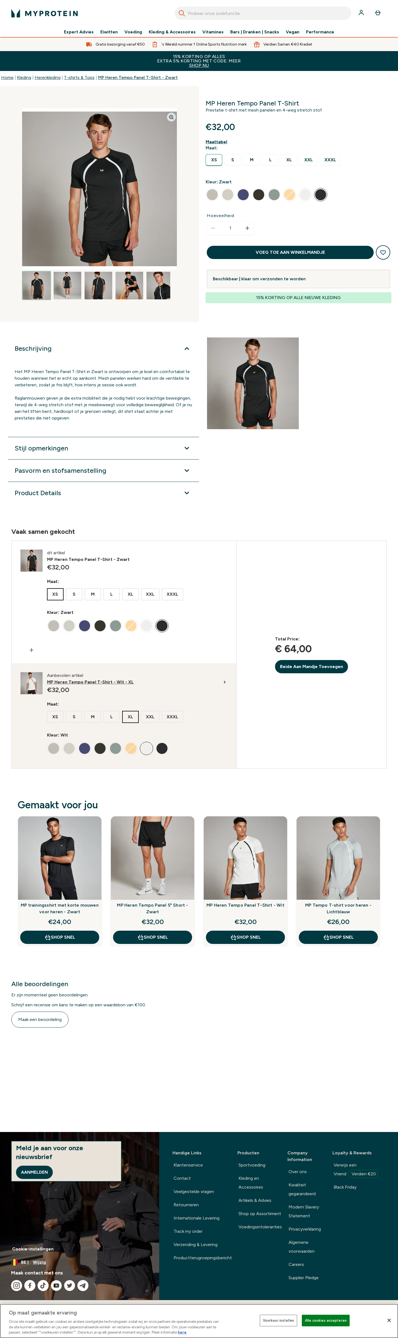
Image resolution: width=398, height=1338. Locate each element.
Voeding (133, 32)
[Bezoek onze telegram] (82, 1285)
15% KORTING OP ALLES (199, 61)
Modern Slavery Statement (304, 1211)
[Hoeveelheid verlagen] (213, 228)
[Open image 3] (98, 285)
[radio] (214, 160)
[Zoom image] (171, 117)
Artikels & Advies (255, 1200)
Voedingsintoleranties (260, 1226)
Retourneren (186, 1204)
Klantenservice (188, 1165)
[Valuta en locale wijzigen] (79, 1262)
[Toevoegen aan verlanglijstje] (383, 252)
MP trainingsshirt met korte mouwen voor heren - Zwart (60, 908)
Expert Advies (79, 32)
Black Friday (345, 1187)
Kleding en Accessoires (251, 1183)
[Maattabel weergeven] (217, 142)
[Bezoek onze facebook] (29, 1285)
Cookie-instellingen (33, 1249)
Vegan (292, 32)
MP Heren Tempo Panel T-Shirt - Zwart (138, 77)
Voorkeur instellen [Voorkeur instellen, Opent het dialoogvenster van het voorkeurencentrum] (278, 1320)
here (182, 1332)
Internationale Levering (196, 1218)
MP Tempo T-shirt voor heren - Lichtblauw (338, 908)
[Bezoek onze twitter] (69, 1285)
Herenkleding (48, 77)
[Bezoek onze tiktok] (43, 1285)
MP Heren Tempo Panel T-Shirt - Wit (245, 905)
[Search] (182, 13)
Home (7, 77)
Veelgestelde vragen (194, 1191)
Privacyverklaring (305, 1229)
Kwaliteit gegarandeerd (302, 1189)
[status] (230, 228)
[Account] (362, 13)
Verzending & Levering (196, 1244)
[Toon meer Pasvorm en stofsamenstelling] (103, 471)
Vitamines (213, 32)
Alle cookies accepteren (326, 1320)
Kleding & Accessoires (172, 32)
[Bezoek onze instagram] (16, 1285)
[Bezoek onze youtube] (56, 1285)
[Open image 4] (129, 285)
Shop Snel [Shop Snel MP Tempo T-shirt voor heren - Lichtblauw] (338, 937)
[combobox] (263, 13)
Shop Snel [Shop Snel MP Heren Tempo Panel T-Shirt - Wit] (245, 937)
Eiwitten (109, 32)
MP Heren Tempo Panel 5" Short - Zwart (152, 908)
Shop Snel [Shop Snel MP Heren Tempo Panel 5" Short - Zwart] (152, 937)
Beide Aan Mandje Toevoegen (311, 666)
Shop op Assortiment (260, 1213)
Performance (320, 32)
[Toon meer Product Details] (103, 493)
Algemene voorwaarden (302, 1247)
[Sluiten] (389, 1320)
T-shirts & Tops (79, 77)
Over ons (298, 1171)
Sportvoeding (252, 1165)
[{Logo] (44, 13)
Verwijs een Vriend (356, 1170)
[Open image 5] (160, 285)
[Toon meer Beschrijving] (103, 348)
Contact (182, 1178)
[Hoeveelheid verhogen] (247, 228)
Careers (296, 1264)
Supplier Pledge (304, 1277)
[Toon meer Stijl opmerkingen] (103, 448)
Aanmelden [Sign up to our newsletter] (34, 1172)
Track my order (188, 1231)
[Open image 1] (36, 285)
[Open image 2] (67, 285)
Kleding (24, 77)
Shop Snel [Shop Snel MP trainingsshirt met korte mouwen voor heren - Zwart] (59, 937)
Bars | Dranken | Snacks (254, 32)
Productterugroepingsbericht (203, 1257)
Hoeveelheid (220, 215)
